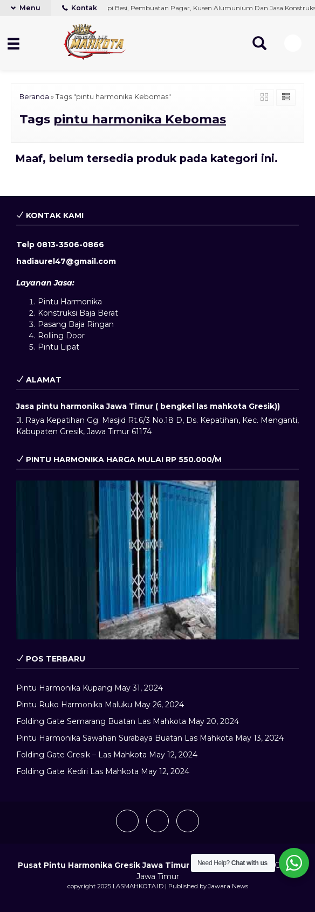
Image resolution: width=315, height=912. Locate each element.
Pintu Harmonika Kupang (64, 688)
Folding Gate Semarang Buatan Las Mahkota (101, 721)
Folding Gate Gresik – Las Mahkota (81, 755)
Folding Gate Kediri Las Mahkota (77, 771)
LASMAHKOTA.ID (138, 886)
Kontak (79, 8)
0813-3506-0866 (70, 244)
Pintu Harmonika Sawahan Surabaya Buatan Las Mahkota (124, 738)
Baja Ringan (91, 324)
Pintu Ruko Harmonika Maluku (74, 704)
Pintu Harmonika (70, 302)
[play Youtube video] (157, 560)
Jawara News (228, 886)
